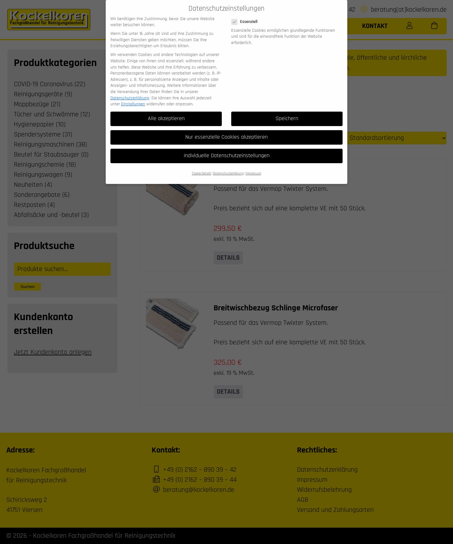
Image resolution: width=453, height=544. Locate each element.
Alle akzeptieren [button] (166, 112)
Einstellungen (133, 98)
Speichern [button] (287, 112)
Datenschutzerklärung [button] (228, 167)
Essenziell (246, 16)
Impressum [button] (253, 167)
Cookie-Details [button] (201, 167)
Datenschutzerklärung (129, 92)
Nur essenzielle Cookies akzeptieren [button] (226, 130)
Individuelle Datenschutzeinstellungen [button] (227, 149)
